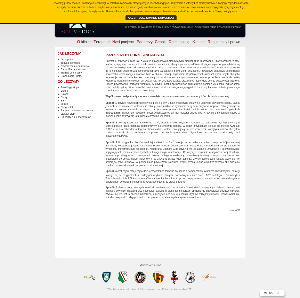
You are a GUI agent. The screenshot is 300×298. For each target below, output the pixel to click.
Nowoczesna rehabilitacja (75, 66)
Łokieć (64, 103)
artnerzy (145, 42)
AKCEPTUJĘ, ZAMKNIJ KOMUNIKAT (151, 17)
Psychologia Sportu (71, 76)
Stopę (64, 97)
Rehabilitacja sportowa (73, 69)
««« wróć (235, 210)
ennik (160, 42)
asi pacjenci (123, 42)
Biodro (64, 90)
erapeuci (102, 42)
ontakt (198, 42)
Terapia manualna (70, 62)
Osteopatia (67, 59)
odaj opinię (179, 42)
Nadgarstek (67, 107)
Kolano (64, 94)
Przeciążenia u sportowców (76, 117)
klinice (84, 42)
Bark (63, 100)
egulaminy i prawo (224, 42)
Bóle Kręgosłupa (70, 87)
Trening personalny (71, 72)
